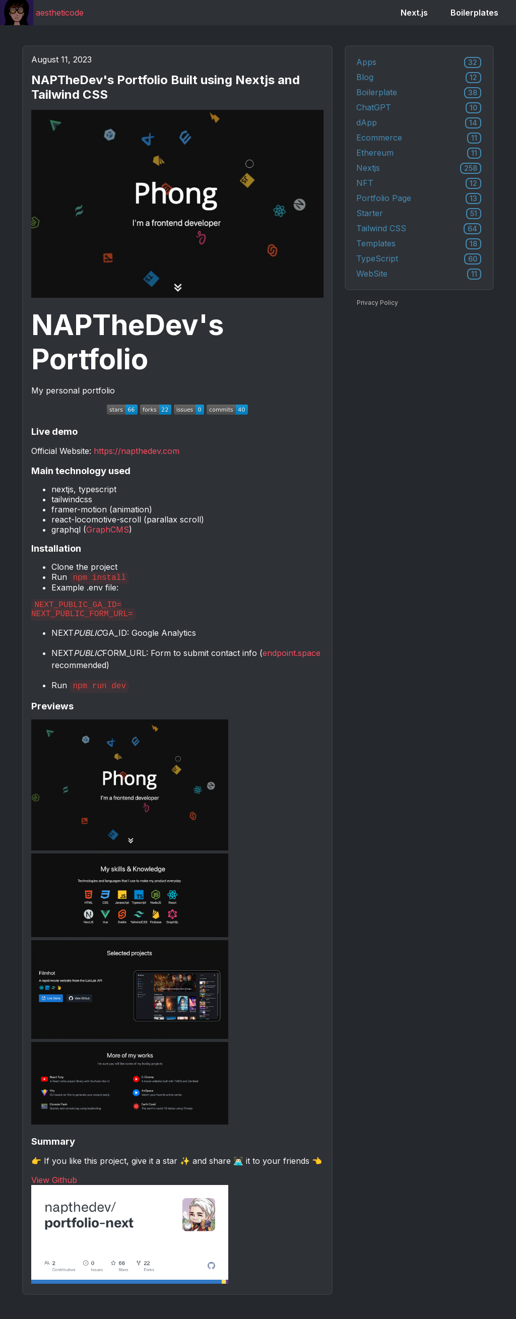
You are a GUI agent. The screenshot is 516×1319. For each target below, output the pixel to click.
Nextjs (418, 168)
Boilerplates (474, 13)
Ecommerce (418, 138)
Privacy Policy (377, 302)
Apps (418, 62)
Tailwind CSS (418, 228)
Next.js (414, 13)
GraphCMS (107, 529)
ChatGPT (418, 107)
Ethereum (418, 153)
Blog (418, 77)
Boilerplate (418, 92)
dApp (418, 122)
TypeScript (418, 259)
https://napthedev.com (136, 451)
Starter (418, 213)
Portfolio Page (418, 198)
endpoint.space (291, 657)
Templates (418, 243)
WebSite (418, 274)
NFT (418, 183)
